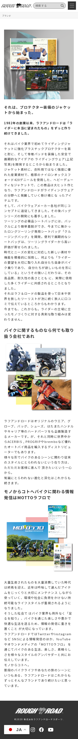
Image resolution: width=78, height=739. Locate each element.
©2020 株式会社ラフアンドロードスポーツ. (39, 719)
